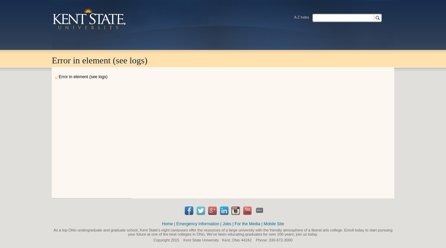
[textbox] (342, 17)
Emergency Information (197, 223)
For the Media (247, 223)
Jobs (227, 223)
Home (167, 223)
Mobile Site (274, 223)
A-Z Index (301, 17)
